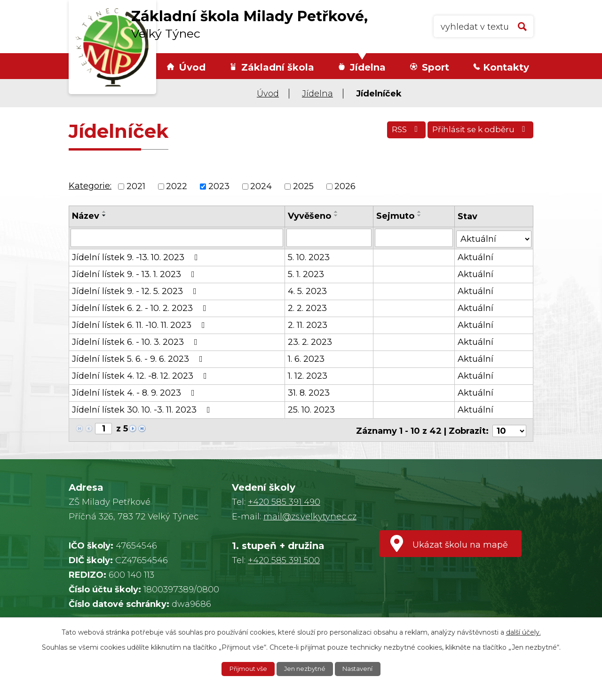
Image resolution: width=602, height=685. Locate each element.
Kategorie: (90, 186)
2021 (136, 186)
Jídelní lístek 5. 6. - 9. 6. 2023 (139, 358)
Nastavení (361, 668)
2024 (261, 186)
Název (85, 216)
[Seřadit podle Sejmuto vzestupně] (420, 212)
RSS (396, 132)
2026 (345, 186)
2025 (303, 186)
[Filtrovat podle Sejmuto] (414, 238)
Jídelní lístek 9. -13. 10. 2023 (137, 256)
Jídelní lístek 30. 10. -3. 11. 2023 (143, 409)
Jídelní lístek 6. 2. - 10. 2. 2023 (141, 307)
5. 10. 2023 (309, 256)
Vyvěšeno (310, 216)
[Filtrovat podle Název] (177, 238)
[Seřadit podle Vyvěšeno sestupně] (337, 215)
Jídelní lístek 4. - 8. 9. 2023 (135, 392)
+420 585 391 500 (284, 557)
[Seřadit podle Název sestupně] (104, 215)
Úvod (192, 67)
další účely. (523, 631)
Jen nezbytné (305, 668)
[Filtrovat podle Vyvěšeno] (329, 238)
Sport (435, 67)
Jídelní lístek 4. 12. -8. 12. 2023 (141, 375)
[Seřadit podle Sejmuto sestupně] (420, 215)
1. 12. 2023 (308, 375)
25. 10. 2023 (311, 409)
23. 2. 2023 (310, 341)
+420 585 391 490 (284, 499)
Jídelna (368, 67)
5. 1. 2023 (306, 273)
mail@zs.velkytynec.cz (309, 514)
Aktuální (475, 256)
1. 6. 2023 (306, 358)
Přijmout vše (245, 668)
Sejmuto (396, 216)
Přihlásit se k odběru (478, 132)
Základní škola (277, 67)
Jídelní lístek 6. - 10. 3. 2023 (136, 341)
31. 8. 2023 (309, 392)
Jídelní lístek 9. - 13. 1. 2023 (135, 273)
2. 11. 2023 (308, 324)
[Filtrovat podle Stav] (493, 237)
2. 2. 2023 (307, 307)
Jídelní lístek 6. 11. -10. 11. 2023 (140, 324)
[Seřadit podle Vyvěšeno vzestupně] (337, 212)
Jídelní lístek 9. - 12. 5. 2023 (136, 290)
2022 (176, 186)
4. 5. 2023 (307, 290)
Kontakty (506, 67)
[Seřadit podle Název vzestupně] (104, 212)
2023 (219, 186)
